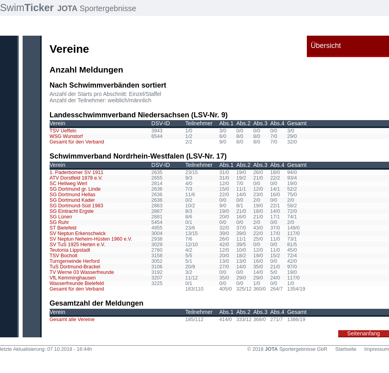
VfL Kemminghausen (73, 278)
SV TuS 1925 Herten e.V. (77, 244)
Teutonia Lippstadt (70, 250)
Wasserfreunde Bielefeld (77, 283)
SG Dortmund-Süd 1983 (76, 205)
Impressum (376, 349)
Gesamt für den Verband (77, 142)
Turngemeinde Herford (75, 261)
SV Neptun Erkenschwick (78, 233)
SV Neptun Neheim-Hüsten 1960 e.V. (91, 239)
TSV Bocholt (63, 255)
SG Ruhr (59, 222)
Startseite (345, 349)
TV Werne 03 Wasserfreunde (82, 272)
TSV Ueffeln (63, 131)
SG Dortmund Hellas (72, 194)
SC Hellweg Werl (68, 183)
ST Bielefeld (63, 228)
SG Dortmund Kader (72, 200)
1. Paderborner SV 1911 (77, 172)
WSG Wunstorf (66, 136)
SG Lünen (61, 217)
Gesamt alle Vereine (72, 319)
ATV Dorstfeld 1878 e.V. (76, 178)
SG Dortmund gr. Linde (75, 189)
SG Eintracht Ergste (72, 211)
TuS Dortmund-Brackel (75, 267)
